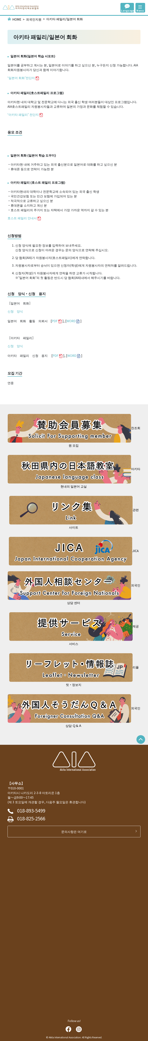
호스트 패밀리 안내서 (22, 218)
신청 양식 (15, 311)
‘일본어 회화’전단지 (21, 77)
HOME (16, 19)
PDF (55, 321)
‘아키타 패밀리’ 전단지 (23, 114)
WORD (71, 321)
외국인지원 (33, 19)
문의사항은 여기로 (75, 831)
